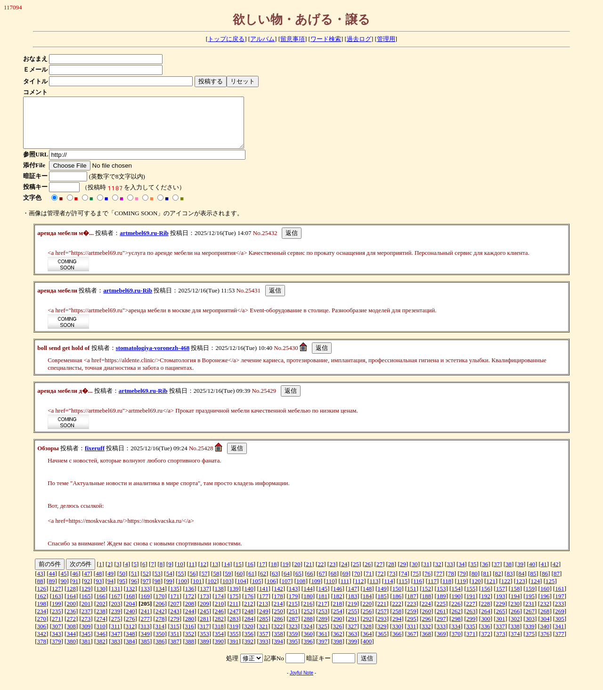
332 (426, 636)
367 (411, 643)
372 (485, 643)
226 (456, 613)
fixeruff (95, 458)
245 (204, 621)
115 (403, 590)
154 (456, 598)
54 (169, 583)
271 (56, 628)
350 (160, 643)
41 (544, 573)
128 (71, 598)
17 (262, 573)
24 (344, 573)
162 (42, 605)
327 (352, 636)
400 (367, 651)
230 (515, 613)
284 (248, 628)
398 (337, 651)
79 (463, 583)
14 (227, 573)
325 (322, 636)
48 (99, 583)
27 (379, 573)
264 (485, 621)
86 (545, 583)
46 (75, 583)
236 (71, 621)
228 (485, 613)
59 (228, 583)
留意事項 (292, 38)
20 (297, 573)
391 (234, 651)
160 (545, 598)
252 (308, 621)
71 (369, 583)
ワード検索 (325, 38)
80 (475, 583)
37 (497, 573)
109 (315, 590)
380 (71, 651)
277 (145, 628)
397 (323, 651)
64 (287, 583)
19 (286, 573)
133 (145, 598)
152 (427, 598)
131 (116, 598)
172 (190, 605)
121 (491, 590)
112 (359, 590)
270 (42, 628)
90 (63, 590)
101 (197, 590)
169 (145, 605)
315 (174, 636)
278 (160, 628)
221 (382, 613)
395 (293, 651)
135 (174, 598)
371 (471, 643)
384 (130, 651)
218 (337, 613)
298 (456, 628)
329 (382, 636)
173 (204, 605)
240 (130, 621)
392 (248, 651)
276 (130, 628)
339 (530, 636)
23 (332, 573)
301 (500, 628)
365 (382, 643)
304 (545, 628)
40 (532, 573)
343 (56, 643)
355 (234, 643)
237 (86, 621)
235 (56, 621)
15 (239, 573)
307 (56, 636)
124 (535, 590)
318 (219, 636)
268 (545, 621)
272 (71, 628)
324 (308, 636)
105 (256, 590)
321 (263, 636)
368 (427, 643)
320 (248, 636)
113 (373, 590)
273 (86, 628)
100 (182, 590)
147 (352, 598)
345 (86, 643)
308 (71, 636)
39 (520, 573)
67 (322, 583)
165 (86, 605)
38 (508, 573)
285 (264, 628)
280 (190, 628)
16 (250, 573)
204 (130, 613)
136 (190, 598)
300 (485, 628)
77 (439, 583)
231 (530, 613)
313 (145, 636)
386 (160, 651)
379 (56, 651)
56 (193, 583)
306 (42, 636)
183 (352, 605)
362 (337, 643)
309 (86, 636)
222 (396, 613)
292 (367, 628)
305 (559, 628)
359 (293, 643)
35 (473, 573)
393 (264, 651)
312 (130, 636)
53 (158, 583)
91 (75, 590)
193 (500, 605)
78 (451, 583)
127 (56, 598)
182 (337, 605)
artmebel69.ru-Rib (144, 242)
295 (411, 628)
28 (391, 573)
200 (71, 613)
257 (382, 621)
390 (219, 651)
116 (417, 590)
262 (456, 621)
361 (323, 643)
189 (441, 605)
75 (416, 583)
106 (271, 590)
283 (234, 628)
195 (530, 605)
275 (116, 628)
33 (450, 573)
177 (264, 605)
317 (204, 636)
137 (204, 598)
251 (293, 621)
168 (130, 605)
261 (441, 621)
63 (275, 583)
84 (521, 583)
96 (134, 590)
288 (308, 628)
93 (99, 590)
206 (160, 613)
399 (352, 651)
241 (145, 621)
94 (110, 590)
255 (352, 621)
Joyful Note (301, 682)
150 (397, 598)
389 (204, 651)
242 (160, 621)
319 (234, 636)
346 (101, 643)
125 (550, 590)
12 (203, 573)
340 (544, 636)
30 (415, 573)
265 (500, 621)
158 (515, 598)
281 (204, 628)
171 (174, 605)
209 (204, 613)
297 (441, 628)
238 (101, 621)
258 (397, 621)
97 (146, 590)
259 (411, 621)
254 (337, 621)
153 (441, 598)
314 (159, 636)
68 (334, 583)
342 (42, 643)
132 (130, 598)
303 (530, 628)
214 (278, 613)
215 (293, 613)
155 (471, 598)
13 (215, 573)
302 (515, 628)
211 (233, 613)
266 (515, 621)
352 (190, 643)
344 (71, 643)
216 (308, 613)
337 (500, 636)
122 (506, 590)
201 (86, 613)
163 (56, 605)
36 (485, 573)
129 (86, 598)
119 (461, 590)
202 (101, 613)
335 (470, 636)
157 (500, 598)
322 (278, 636)
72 (380, 583)
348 (130, 643)
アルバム (262, 38)
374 (515, 643)
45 (63, 583)
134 (160, 598)
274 (101, 628)
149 (382, 598)
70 (357, 583)
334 (456, 636)
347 (116, 643)
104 (241, 590)
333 (441, 636)
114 (388, 590)
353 (204, 643)
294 (397, 628)
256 (367, 621)
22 (321, 573)
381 (86, 651)
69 (345, 583)
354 (219, 643)
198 (42, 613)
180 (308, 605)
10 (180, 573)
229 (500, 613)
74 (404, 583)
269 (559, 621)
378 (42, 651)
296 (427, 628)
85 (533, 583)
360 (308, 643)
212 (248, 613)
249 (264, 621)
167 (116, 605)
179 (293, 605)
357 (264, 643)
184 (367, 605)
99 (169, 590)
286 (278, 628)
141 (264, 598)
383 (116, 651)
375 (530, 643)
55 (181, 583)
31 (427, 573)
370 (456, 643)
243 (174, 621)
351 (174, 643)
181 (323, 605)
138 (219, 598)
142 (278, 598)
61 (251, 583)
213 (263, 613)
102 (212, 590)
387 (174, 651)
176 (248, 605)
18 (274, 573)
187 (411, 605)
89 (52, 590)
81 (486, 583)
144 (308, 598)
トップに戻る (226, 38)
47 (87, 583)
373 (500, 643)
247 (234, 621)
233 (559, 613)
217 (322, 613)
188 (427, 605)
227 (470, 613)
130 (101, 598)
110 (330, 590)
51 (134, 583)
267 (530, 621)
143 (293, 598)
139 (234, 598)
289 (323, 628)
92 (87, 590)
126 (42, 598)
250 (278, 621)
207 (174, 613)
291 (352, 628)
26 (368, 573)
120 (476, 590)
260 (427, 621)
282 (219, 628)
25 (356, 573)
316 (189, 636)
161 (559, 598)
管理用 (386, 38)
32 (438, 573)
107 (286, 590)
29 (403, 573)
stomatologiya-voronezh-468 (152, 357)
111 (345, 590)
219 (352, 613)
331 (411, 636)
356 (248, 643)
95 (122, 590)
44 (52, 583)
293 (382, 628)
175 (234, 605)
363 (352, 643)
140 (248, 598)
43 (40, 583)
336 (485, 636)
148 (367, 598)
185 (382, 605)
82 (498, 583)
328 (367, 636)
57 (204, 583)
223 (411, 613)
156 (485, 598)
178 (278, 605)
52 (146, 583)
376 (545, 643)
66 (310, 583)
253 (323, 621)
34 (461, 573)
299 (471, 628)
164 (71, 605)
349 (145, 643)
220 (367, 613)
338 (515, 636)
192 (485, 605)
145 (323, 598)
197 (559, 605)
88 (40, 590)
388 (190, 651)
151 (411, 598)
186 (397, 605)
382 (101, 651)
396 (308, 651)
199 (56, 613)
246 (219, 621)
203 (116, 613)
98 (158, 590)
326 (337, 636)
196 (545, 605)
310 (101, 636)
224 (426, 613)
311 (115, 636)
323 (293, 636)
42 (556, 573)
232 (544, 613)
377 (559, 643)
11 (192, 573)
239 (116, 621)
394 (278, 651)
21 (309, 573)
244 (190, 621)
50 (122, 583)
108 (301, 590)
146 (337, 598)
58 (216, 583)
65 (298, 583)
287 (293, 628)
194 (515, 605)
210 (219, 613)
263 (471, 621)
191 (471, 605)
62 (263, 583)
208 (190, 613)
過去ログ (359, 38)
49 (110, 583)
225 (441, 613)
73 (392, 583)
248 (248, 621)
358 (278, 643)
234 (42, 621)
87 (557, 583)
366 (397, 643)
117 (432, 590)
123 (520, 590)
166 (101, 605)
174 (219, 605)
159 (530, 598)
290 (337, 628)
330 (396, 636)
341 (559, 636)
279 (174, 628)
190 (456, 605)
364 (367, 643)
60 (239, 583)
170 (160, 605)
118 (446, 590)
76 (427, 583)
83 (509, 583)
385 (145, 651)
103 (227, 590)
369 (441, 643)
